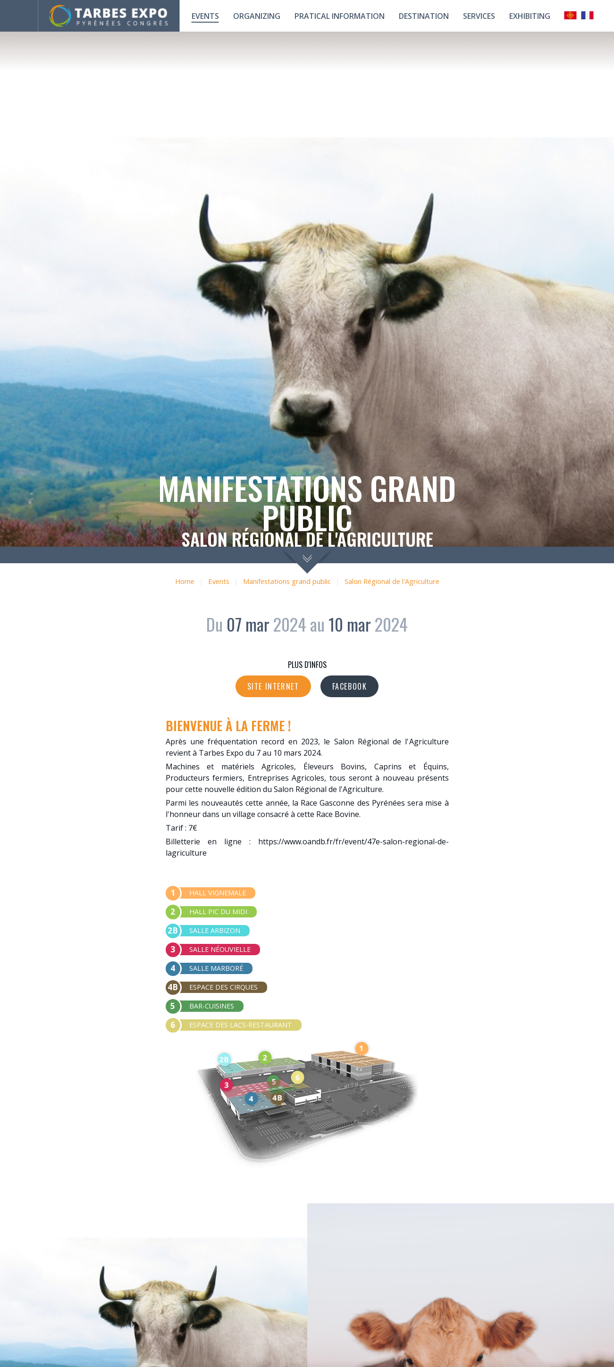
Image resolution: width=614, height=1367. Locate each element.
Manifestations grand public (287, 581)
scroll (307, 560)
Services (479, 16)
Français (587, 15)
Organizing (256, 16)
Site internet (273, 686)
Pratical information (339, 16)
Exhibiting (529, 16)
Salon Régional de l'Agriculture (392, 581)
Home (184, 581)
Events (205, 16)
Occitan (570, 15)
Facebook (349, 686)
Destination (424, 16)
